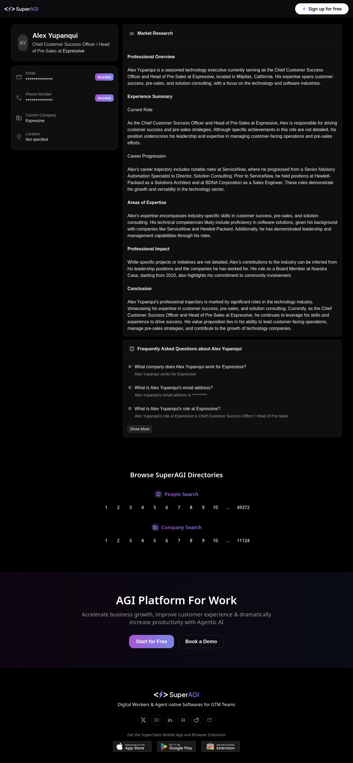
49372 (243, 507)
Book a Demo (201, 641)
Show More (139, 429)
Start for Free (151, 641)
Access (104, 77)
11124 (243, 540)
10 (215, 507)
